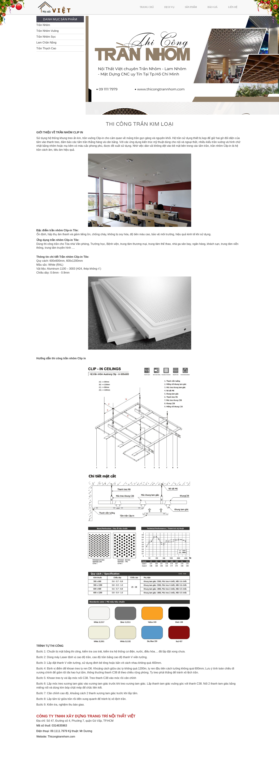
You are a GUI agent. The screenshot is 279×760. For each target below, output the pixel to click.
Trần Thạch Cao (46, 48)
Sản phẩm (191, 7)
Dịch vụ (169, 7)
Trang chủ (147, 7)
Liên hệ (232, 7)
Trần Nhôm (43, 25)
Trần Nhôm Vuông (47, 30)
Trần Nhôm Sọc (46, 36)
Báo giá (212, 7)
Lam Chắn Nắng (46, 42)
